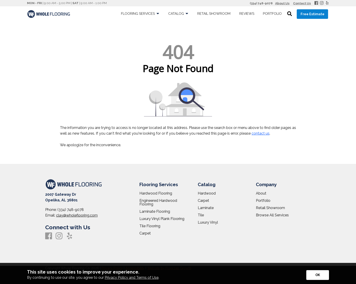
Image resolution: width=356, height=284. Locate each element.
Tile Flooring (149, 226)
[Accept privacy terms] (317, 275)
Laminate (206, 208)
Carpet (145, 233)
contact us (260, 133)
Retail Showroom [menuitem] (213, 14)
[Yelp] (327, 3)
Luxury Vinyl (208, 222)
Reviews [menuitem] (246, 14)
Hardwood (207, 193)
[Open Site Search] (289, 14)
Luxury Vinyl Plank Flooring (161, 219)
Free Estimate (312, 14)
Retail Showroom (270, 208)
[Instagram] (322, 3)
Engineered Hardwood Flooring (158, 202)
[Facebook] (316, 3)
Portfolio (263, 201)
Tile (201, 215)
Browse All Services (272, 215)
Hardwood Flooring (155, 193)
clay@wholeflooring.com (77, 215)
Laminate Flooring (154, 211)
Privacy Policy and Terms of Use (131, 277)
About (261, 193)
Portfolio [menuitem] (272, 14)
